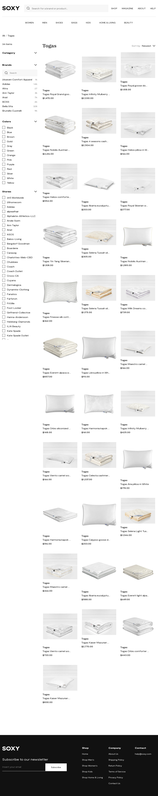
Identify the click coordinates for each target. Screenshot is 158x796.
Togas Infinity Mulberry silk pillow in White (134, 428)
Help (153, 8)
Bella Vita (7, 106)
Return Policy (115, 765)
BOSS (5, 101)
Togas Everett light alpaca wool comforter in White (134, 595)
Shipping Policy (116, 760)
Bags (74, 22)
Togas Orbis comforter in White (134, 651)
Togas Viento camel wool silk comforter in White (56, 651)
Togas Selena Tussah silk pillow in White (95, 252)
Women (29, 22)
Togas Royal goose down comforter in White (134, 85)
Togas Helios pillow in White (134, 149)
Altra (5, 88)
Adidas (6, 84)
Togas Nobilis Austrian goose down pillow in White (134, 261)
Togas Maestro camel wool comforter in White (56, 586)
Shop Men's (88, 760)
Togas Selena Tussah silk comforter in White (95, 308)
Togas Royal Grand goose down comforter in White (56, 94)
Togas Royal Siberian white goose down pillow (134, 205)
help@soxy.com (143, 754)
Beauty (128, 22)
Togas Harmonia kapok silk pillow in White (95, 428)
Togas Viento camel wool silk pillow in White (56, 475)
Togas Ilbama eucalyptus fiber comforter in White (95, 595)
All (3, 35)
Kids (88, 22)
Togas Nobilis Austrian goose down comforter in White (56, 149)
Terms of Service (117, 771)
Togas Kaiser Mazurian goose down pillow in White (56, 698)
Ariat (5, 97)
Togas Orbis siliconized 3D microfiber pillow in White (56, 428)
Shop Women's (89, 765)
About (142, 8)
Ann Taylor (8, 92)
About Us (113, 754)
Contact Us (114, 783)
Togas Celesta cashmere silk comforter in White (95, 475)
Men (44, 22)
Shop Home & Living (92, 777)
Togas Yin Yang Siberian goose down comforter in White (56, 261)
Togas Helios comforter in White (56, 197)
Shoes (59, 22)
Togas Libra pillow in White (95, 372)
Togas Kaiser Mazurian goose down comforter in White (95, 642)
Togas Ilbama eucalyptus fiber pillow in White (95, 205)
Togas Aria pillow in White (134, 484)
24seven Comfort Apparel (17, 79)
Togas (46, 90)
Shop (114, 8)
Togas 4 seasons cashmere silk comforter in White (95, 141)
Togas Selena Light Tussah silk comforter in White (134, 531)
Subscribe (56, 767)
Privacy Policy (115, 777)
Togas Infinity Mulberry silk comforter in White (95, 94)
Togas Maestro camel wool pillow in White (134, 364)
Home (85, 754)
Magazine (127, 8)
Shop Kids (87, 771)
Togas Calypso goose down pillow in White (95, 539)
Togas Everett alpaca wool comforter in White (56, 372)
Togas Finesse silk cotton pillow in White (56, 317)
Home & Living (107, 22)
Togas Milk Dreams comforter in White (134, 308)
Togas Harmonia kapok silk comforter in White (56, 539)
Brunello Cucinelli (12, 110)
